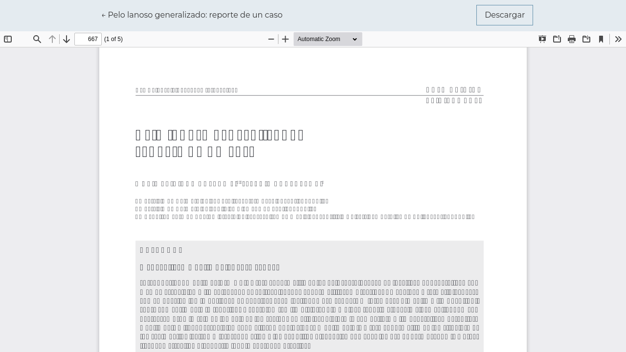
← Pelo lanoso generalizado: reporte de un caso (192, 14)
